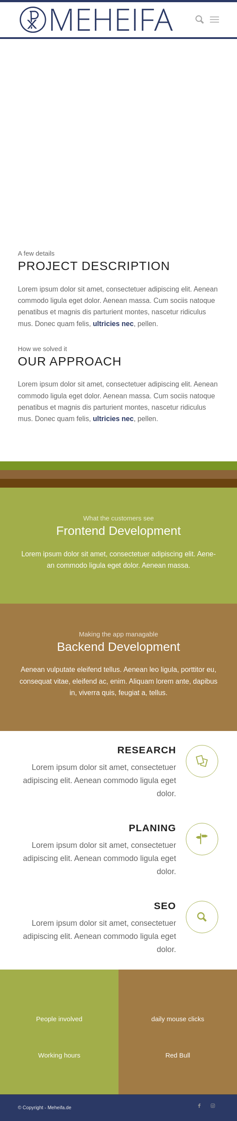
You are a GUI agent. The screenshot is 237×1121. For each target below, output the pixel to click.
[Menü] (214, 19)
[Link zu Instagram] (212, 1105)
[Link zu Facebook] (199, 1105)
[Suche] (195, 19)
